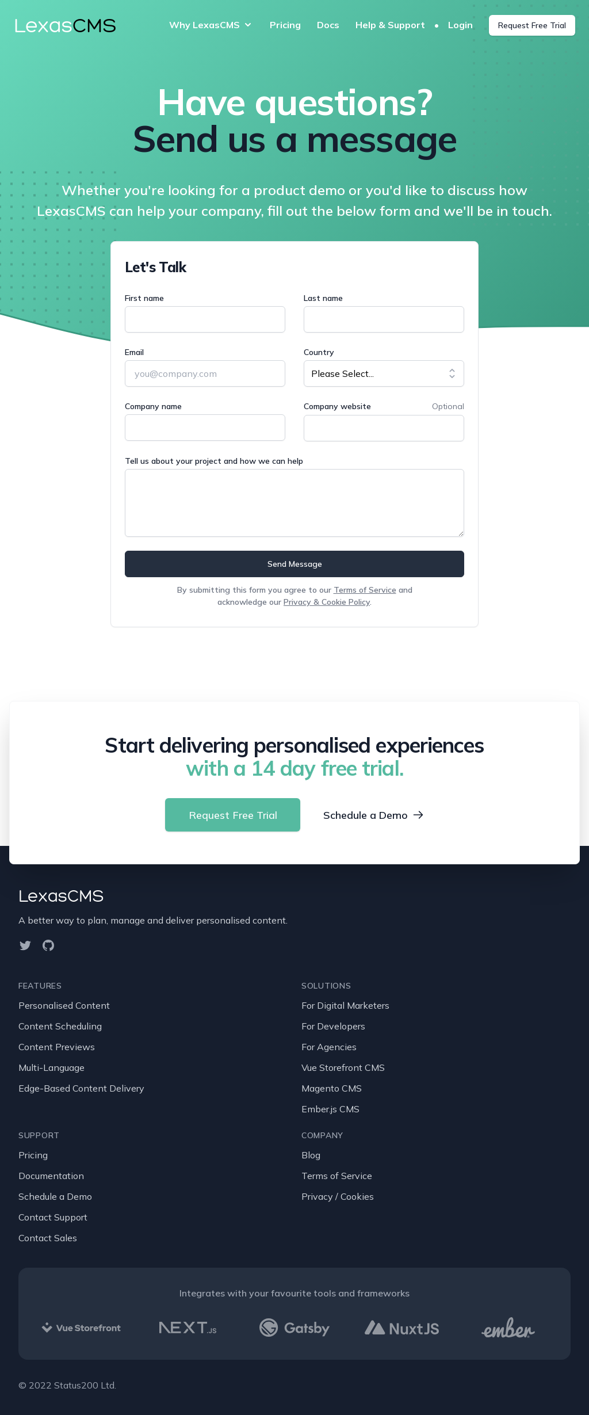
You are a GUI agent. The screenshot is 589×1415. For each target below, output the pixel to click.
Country (319, 352)
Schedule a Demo (374, 815)
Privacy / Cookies (337, 1196)
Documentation (51, 1175)
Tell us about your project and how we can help (214, 461)
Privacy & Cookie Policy (327, 602)
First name (144, 298)
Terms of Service (365, 590)
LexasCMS (61, 895)
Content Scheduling (60, 1026)
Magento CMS (331, 1088)
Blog (310, 1155)
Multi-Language (51, 1067)
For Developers (333, 1026)
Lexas (65, 25)
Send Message (294, 564)
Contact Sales (47, 1238)
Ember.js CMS (330, 1109)
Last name (323, 298)
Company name (153, 406)
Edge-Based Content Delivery (81, 1088)
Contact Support (52, 1217)
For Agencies (329, 1046)
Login (461, 24)
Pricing (285, 24)
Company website (337, 406)
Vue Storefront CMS (343, 1067)
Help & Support (390, 24)
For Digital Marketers (345, 1005)
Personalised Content (64, 1005)
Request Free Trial (532, 25)
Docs (328, 24)
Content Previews (56, 1046)
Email (134, 352)
